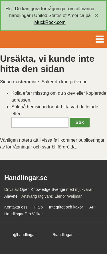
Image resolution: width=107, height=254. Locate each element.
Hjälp (38, 207)
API (92, 207)
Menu (99, 38)
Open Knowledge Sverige (42, 189)
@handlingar (24, 234)
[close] (96, 15)
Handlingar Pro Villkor (23, 214)
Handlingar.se (24, 39)
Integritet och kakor (66, 207)
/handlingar (62, 234)
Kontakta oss (15, 207)
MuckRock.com (49, 22)
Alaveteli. (12, 196)
